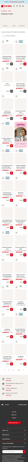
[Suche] (14, 6)
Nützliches (14, 435)
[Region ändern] (22, 404)
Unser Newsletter (14, 443)
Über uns (14, 430)
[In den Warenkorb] (24, 63)
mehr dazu (8, 380)
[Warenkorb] (20, 6)
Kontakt (5, 405)
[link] (5, 20)
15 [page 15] (19, 370)
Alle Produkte (3, 10)
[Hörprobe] (3, 41)
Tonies (9, 10)
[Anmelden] (24, 451)
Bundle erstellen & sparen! (16, 1)
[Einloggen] (23, 6)
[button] (17, 6)
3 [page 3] (13, 370)
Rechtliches (14, 439)
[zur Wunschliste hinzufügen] (11, 41)
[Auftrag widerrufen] (14, 422)
